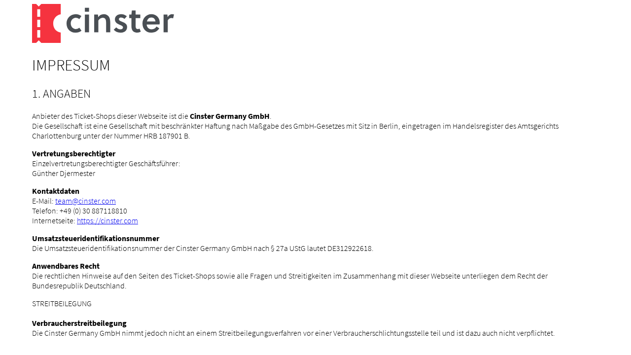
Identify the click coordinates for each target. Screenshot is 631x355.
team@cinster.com (85, 201)
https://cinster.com (107, 220)
